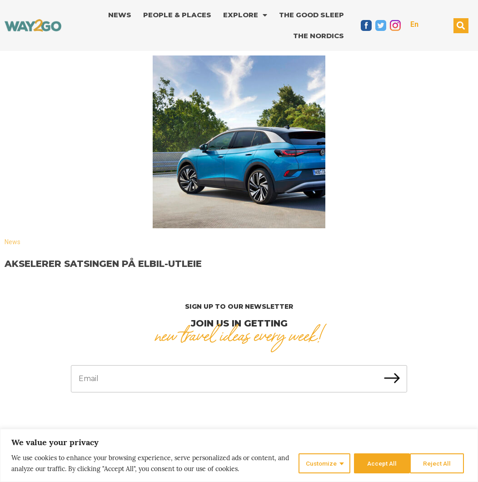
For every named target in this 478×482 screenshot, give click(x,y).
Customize (320, 463)
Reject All (380, 463)
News (119, 14)
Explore (245, 15)
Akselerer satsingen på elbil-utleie (103, 263)
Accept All (438, 463)
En (414, 24)
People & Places (177, 14)
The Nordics (318, 35)
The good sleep (311, 14)
